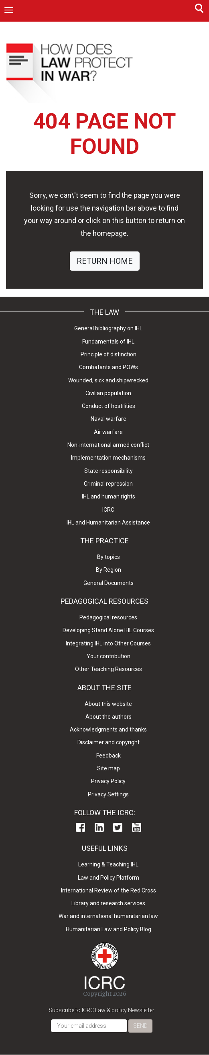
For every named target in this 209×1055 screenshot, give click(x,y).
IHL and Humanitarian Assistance (108, 522)
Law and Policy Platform (108, 877)
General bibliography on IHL (108, 328)
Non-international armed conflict (108, 445)
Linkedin (99, 827)
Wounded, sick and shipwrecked (108, 380)
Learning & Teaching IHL (108, 864)
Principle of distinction (108, 354)
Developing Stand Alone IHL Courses (108, 630)
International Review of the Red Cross (108, 890)
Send (140, 1026)
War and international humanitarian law (108, 916)
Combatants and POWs (108, 367)
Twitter (117, 827)
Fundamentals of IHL (108, 341)
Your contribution (108, 656)
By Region (108, 570)
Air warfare (108, 432)
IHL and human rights (108, 496)
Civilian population (108, 393)
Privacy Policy (108, 781)
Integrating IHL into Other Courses (108, 643)
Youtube (136, 827)
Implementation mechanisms (108, 457)
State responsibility (108, 471)
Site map (108, 768)
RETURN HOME (105, 261)
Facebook (80, 827)
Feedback (108, 755)
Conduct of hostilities (108, 406)
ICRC (108, 509)
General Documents (108, 583)
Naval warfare (108, 419)
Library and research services (108, 903)
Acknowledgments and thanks (108, 729)
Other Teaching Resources (108, 669)
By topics (108, 557)
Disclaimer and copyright (108, 742)
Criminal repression (108, 483)
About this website (108, 704)
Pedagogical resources (108, 617)
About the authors (108, 716)
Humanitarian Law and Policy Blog (108, 929)
